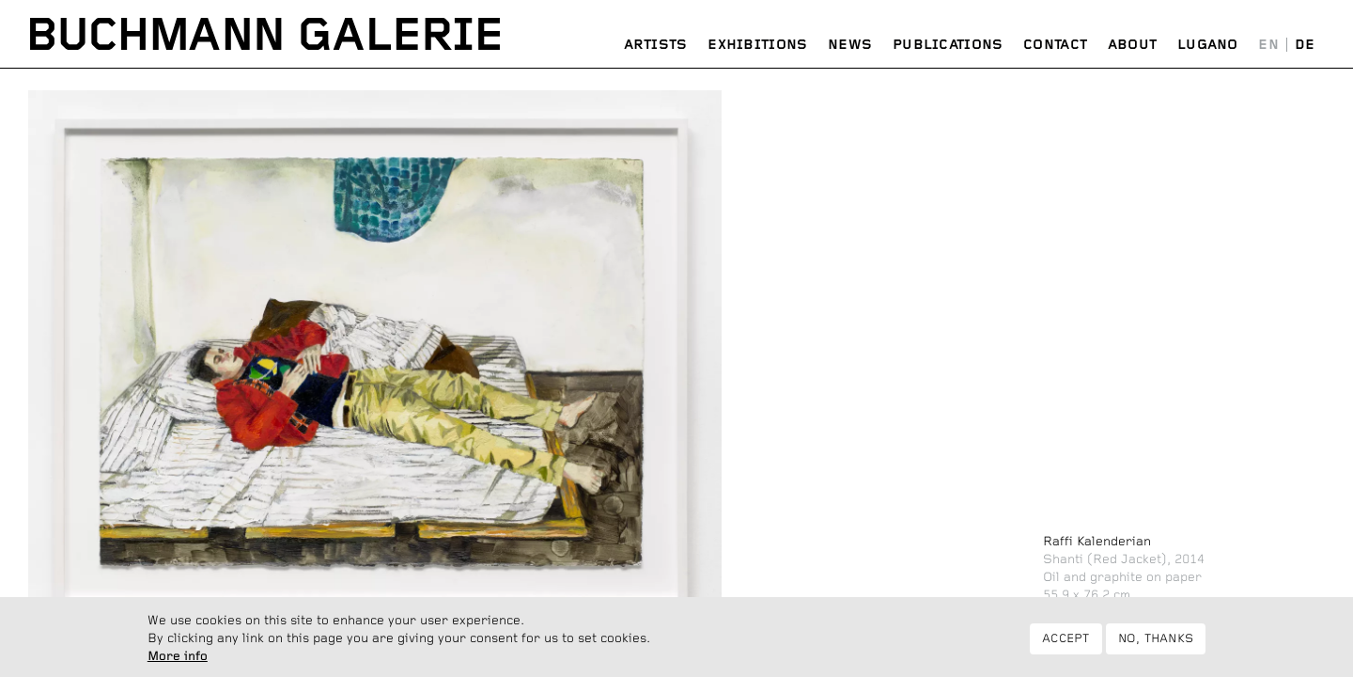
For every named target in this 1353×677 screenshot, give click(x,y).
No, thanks (1156, 643)
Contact (1055, 45)
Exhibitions (757, 45)
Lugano (1207, 45)
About (1133, 45)
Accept (1066, 643)
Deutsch (1304, 45)
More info (178, 661)
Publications (948, 45)
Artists (656, 45)
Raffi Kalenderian (1097, 541)
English (1269, 45)
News (850, 45)
